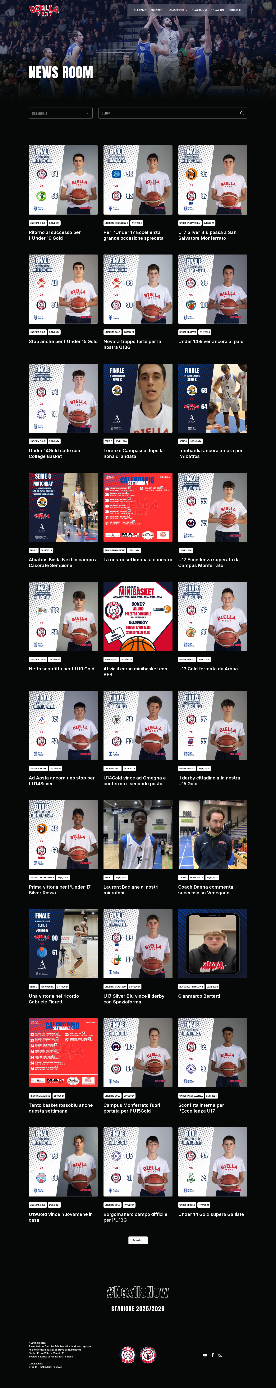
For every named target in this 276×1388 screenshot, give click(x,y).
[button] (157, 10)
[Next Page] (138, 1240)
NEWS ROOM (199, 9)
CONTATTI (234, 10)
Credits (33, 1367)
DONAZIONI (217, 10)
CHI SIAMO (140, 10)
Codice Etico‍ (36, 1363)
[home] (44, 10)
